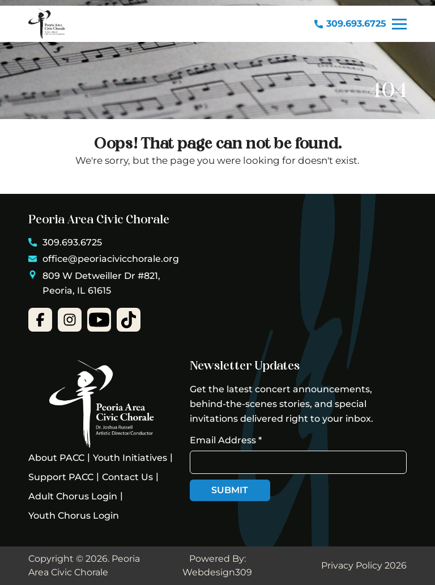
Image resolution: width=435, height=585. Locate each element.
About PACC (56, 457)
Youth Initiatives (130, 457)
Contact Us (127, 477)
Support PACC (60, 477)
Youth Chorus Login (73, 515)
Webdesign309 (217, 572)
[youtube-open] (99, 320)
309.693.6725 (350, 23)
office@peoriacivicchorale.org (103, 258)
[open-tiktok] (128, 320)
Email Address (226, 440)
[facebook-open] (40, 320)
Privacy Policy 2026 (364, 565)
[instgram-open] (70, 320)
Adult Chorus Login (72, 496)
